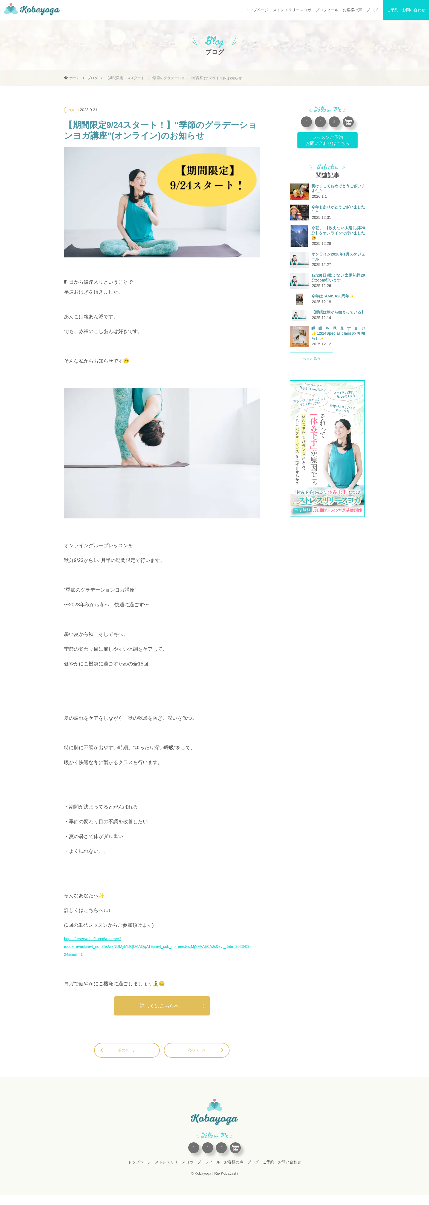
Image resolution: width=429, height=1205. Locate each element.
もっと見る (313, 407)
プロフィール (326, 10)
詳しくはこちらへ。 (162, 1013)
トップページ (256, 10)
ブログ (372, 10)
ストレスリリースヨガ (292, 10)
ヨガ (72, 110)
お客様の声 (352, 10)
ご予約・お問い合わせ (406, 10)
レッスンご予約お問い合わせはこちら (327, 140)
